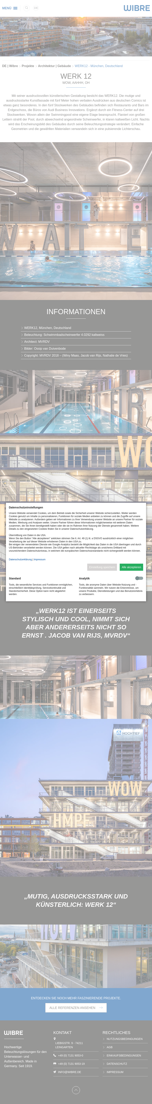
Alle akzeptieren (131, 567)
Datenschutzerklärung (20, 559)
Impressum (39, 559)
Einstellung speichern (102, 567)
